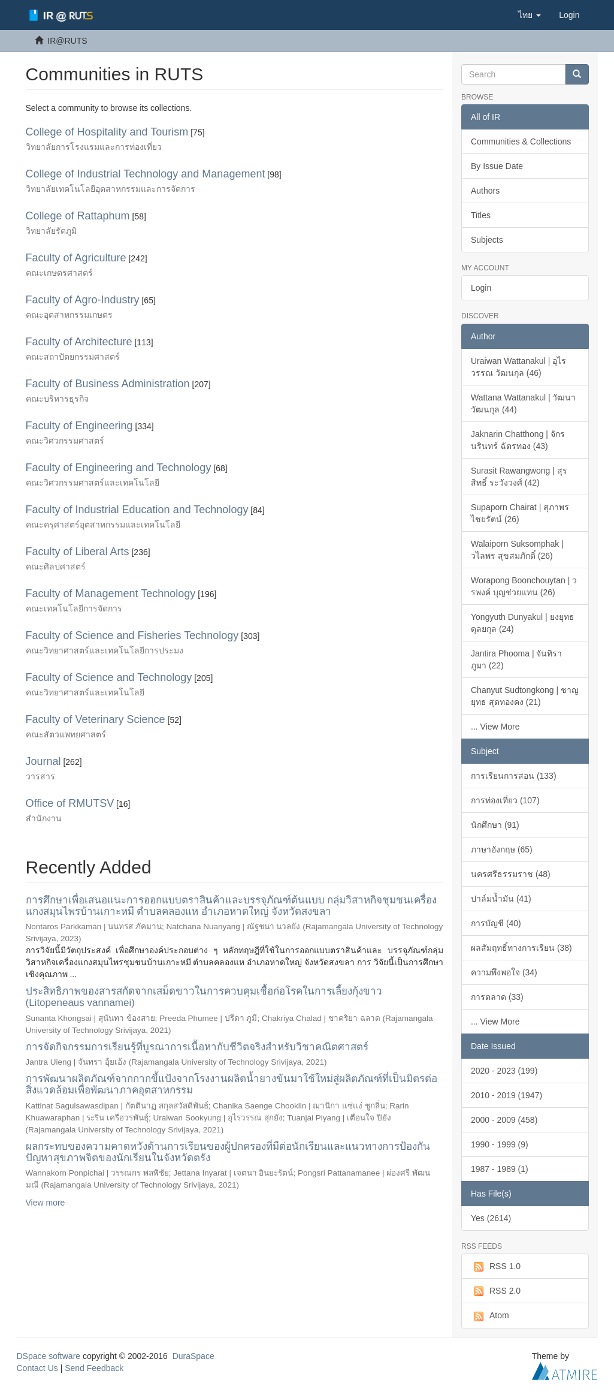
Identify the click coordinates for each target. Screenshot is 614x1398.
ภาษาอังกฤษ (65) (502, 849)
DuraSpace (193, 1356)
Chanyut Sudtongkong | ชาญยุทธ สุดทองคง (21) (525, 696)
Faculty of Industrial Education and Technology (137, 510)
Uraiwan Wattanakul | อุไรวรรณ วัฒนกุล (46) (518, 367)
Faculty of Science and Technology (109, 677)
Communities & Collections (521, 141)
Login (481, 288)
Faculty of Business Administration (108, 384)
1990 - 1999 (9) (499, 1144)
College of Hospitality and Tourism (107, 132)
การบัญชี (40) (496, 923)
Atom (490, 1315)
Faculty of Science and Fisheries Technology (132, 635)
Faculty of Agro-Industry (83, 300)
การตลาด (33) (497, 997)
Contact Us (37, 1368)
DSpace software (49, 1356)
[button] (529, 15)
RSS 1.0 (496, 1266)
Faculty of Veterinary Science (95, 719)
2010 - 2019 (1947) (506, 1095)
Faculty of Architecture (79, 342)
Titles (481, 215)
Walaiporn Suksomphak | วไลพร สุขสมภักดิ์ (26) (517, 550)
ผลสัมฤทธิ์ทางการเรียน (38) (521, 948)
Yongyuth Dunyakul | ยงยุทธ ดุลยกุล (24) (522, 623)
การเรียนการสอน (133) (513, 776)
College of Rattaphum (78, 216)
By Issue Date (497, 166)
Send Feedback (94, 1368)
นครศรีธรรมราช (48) (511, 874)
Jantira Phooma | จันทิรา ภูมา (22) (516, 659)
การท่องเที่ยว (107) (505, 800)
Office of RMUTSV (70, 803)
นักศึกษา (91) (495, 825)
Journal (43, 761)
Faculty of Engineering (79, 426)
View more (45, 1202)
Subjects (487, 240)
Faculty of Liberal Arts (77, 552)
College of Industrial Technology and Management (145, 174)
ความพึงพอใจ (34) (504, 972)
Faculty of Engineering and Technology (118, 468)
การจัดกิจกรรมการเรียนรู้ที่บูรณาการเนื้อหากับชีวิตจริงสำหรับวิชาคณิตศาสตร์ (197, 1047)
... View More (495, 726)
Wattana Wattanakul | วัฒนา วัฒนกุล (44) (523, 403)
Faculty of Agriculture (76, 258)
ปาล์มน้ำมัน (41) (501, 898)
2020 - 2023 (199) (504, 1070)
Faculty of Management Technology (111, 593)
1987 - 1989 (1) (499, 1169)
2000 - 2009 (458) (504, 1120)
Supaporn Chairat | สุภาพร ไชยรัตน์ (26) (520, 513)
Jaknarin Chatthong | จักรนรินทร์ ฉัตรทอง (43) (518, 440)
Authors (485, 190)
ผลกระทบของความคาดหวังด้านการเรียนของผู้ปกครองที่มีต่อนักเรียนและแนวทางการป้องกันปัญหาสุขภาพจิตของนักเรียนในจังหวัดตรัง (228, 1152)
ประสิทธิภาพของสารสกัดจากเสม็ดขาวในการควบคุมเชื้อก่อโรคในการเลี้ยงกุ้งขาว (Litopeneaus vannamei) (204, 997)
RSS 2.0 (496, 1291)
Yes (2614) (491, 1218)
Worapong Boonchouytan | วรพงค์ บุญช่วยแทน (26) (524, 586)
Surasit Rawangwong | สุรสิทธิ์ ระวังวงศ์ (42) (519, 476)
